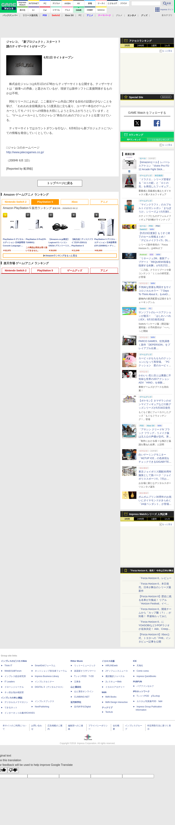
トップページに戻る (60, 183)
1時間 (127, 45)
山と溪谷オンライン (83, 691)
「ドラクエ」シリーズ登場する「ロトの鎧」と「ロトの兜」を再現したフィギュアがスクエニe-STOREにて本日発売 (155, 186)
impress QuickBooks (146, 676)
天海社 (140, 665)
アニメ (104, 201)
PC (80, 15)
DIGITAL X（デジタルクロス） (49, 687)
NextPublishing (42, 706)
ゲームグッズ (74, 270)
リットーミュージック (85, 665)
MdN (104, 692)
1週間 (154, 45)
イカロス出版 (108, 661)
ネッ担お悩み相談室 (14, 692)
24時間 (140, 45)
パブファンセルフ (145, 686)
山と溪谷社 (76, 687)
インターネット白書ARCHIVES (19, 713)
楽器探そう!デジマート (85, 671)
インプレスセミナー (44, 681)
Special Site (136, 97)
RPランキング (134, 139)
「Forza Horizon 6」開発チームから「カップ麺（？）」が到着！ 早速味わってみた (155, 613)
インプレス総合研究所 (15, 676)
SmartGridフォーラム (45, 665)
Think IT (8, 665)
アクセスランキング (140, 40)
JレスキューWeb (113, 681)
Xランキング (136, 134)
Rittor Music (77, 661)
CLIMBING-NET (81, 697)
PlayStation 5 (45, 201)
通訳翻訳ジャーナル (115, 676)
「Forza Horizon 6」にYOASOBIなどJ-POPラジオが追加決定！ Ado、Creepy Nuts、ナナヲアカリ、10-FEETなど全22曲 (154, 628)
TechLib (109, 712)
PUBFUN (137, 681)
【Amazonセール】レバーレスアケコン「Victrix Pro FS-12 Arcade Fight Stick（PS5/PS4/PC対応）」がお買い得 (154, 169)
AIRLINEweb (111, 665)
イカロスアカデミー (115, 687)
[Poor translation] (13, 770)
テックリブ (107, 707)
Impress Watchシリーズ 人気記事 (148, 514)
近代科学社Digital (82, 706)
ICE (135, 661)
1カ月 (167, 45)
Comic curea (143, 671)
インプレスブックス (44, 701)
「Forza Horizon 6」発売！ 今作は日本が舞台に (151, 571)
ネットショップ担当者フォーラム (51, 671)
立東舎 (77, 681)
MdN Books (110, 697)
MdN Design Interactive (116, 702)
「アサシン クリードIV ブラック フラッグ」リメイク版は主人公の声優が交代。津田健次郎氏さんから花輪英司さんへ (155, 436)
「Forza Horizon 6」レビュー (155, 578)
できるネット (10, 707)
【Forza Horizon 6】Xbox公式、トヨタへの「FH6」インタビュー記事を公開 (155, 638)
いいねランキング (160, 139)
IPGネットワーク (141, 691)
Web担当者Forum (12, 671)
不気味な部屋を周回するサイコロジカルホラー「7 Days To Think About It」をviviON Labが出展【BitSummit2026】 (155, 294)
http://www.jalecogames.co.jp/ (25, 152)
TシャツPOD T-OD (84, 676)
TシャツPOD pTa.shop (148, 696)
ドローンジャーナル (14, 687)
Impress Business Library (47, 676)
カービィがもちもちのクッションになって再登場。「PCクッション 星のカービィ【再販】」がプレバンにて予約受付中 (155, 365)
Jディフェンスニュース (116, 671)
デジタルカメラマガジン (16, 702)
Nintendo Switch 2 (15, 201)
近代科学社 (76, 702)
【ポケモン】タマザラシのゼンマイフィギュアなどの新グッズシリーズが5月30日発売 (155, 404)
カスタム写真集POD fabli (149, 701)
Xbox (74, 201)
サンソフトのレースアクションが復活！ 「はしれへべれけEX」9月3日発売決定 (155, 316)
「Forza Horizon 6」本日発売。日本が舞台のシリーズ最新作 (155, 587)
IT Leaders (9, 681)
